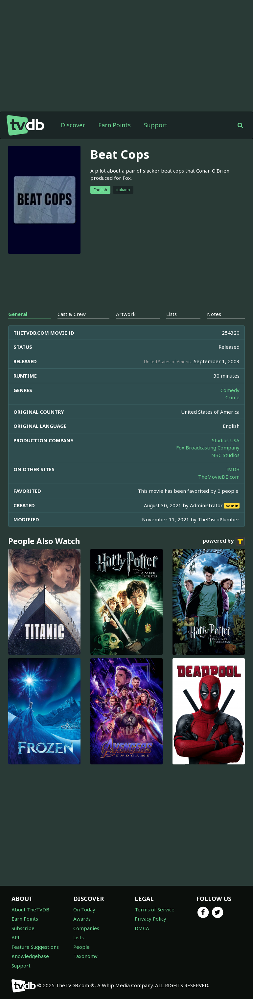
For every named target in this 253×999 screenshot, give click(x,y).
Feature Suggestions (35, 947)
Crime (232, 397)
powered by (224, 541)
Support (156, 125)
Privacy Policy (150, 918)
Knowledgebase (30, 956)
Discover (73, 125)
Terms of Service (154, 909)
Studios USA (226, 440)
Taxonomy (85, 956)
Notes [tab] (214, 314)
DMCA (142, 928)
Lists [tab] (171, 314)
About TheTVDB (30, 909)
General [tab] (17, 314)
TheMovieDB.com (219, 476)
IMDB (233, 469)
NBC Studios (225, 455)
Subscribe (23, 928)
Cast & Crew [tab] (72, 314)
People (81, 947)
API (15, 937)
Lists (78, 937)
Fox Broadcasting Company (208, 447)
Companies (86, 928)
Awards (82, 918)
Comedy (230, 390)
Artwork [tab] (126, 314)
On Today (84, 909)
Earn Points (114, 125)
